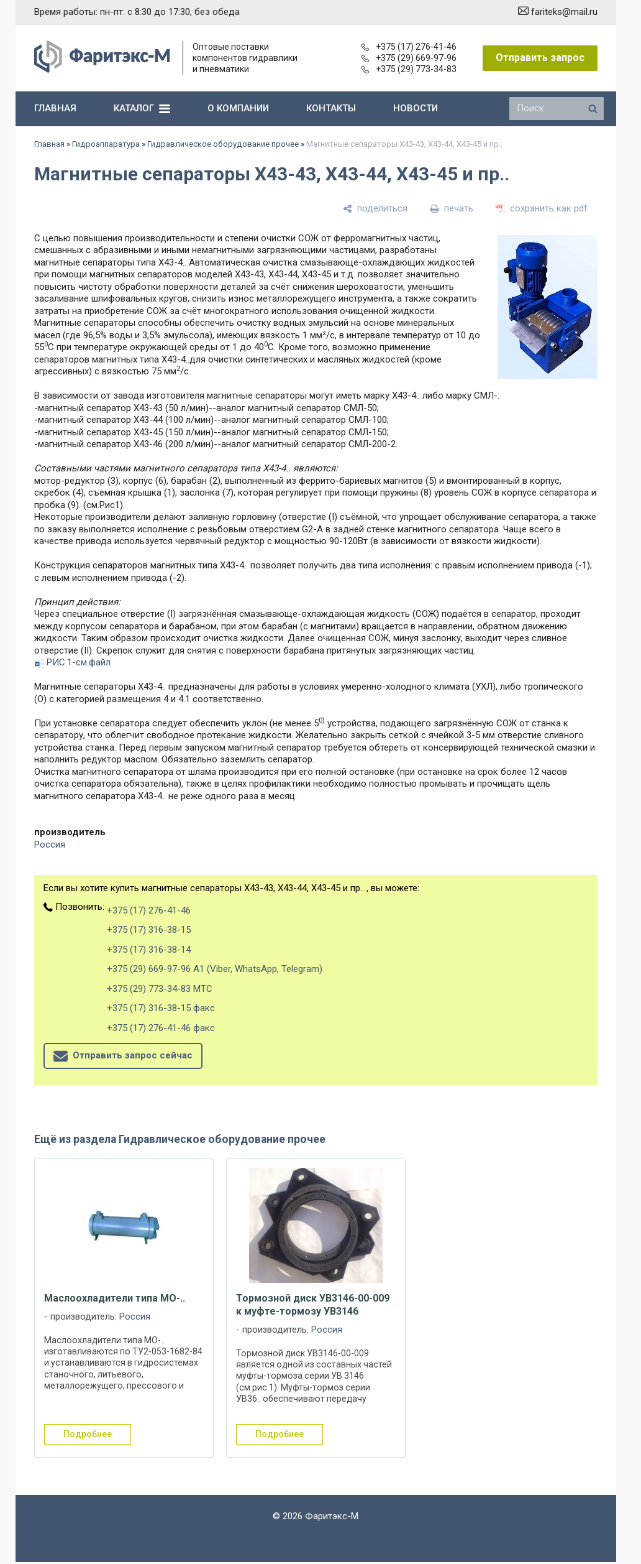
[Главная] (102, 69)
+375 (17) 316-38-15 (149, 929)
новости (415, 108)
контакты (331, 108)
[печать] (451, 208)
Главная (49, 144)
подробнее (87, 1434)
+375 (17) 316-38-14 (149, 949)
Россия (49, 844)
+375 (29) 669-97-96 (409, 58)
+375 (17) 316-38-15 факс (161, 1008)
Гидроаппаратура (106, 144)
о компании (238, 108)
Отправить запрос (540, 57)
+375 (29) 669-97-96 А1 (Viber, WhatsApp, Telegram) (214, 968)
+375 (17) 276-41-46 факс (161, 1028)
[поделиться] (375, 208)
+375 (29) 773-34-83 (409, 69)
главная (55, 108)
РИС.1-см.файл (79, 662)
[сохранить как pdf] (542, 208)
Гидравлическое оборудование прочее (223, 144)
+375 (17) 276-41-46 (409, 47)
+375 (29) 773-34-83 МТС (159, 988)
